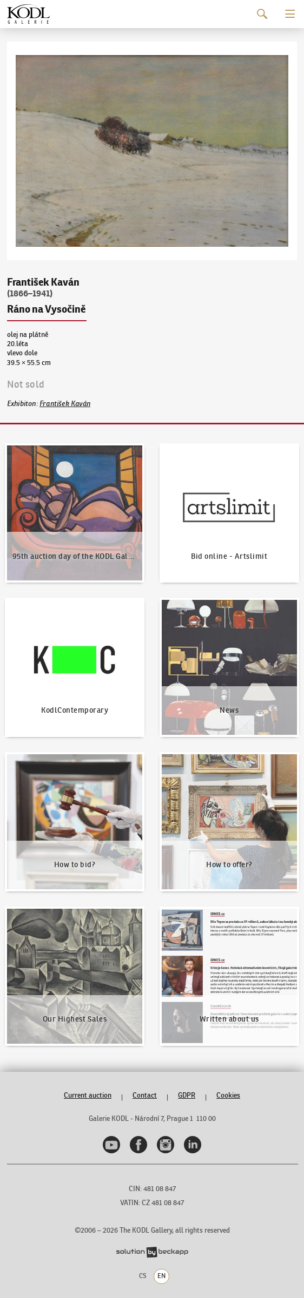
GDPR (186, 1095)
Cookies (228, 1095)
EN (161, 1276)
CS (142, 1276)
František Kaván (64, 403)
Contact (145, 1095)
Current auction (87, 1095)
